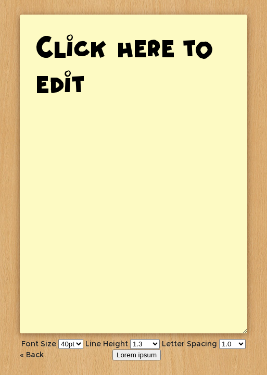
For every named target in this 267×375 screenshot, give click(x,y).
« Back (32, 355)
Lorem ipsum (137, 355)
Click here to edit (133, 174)
